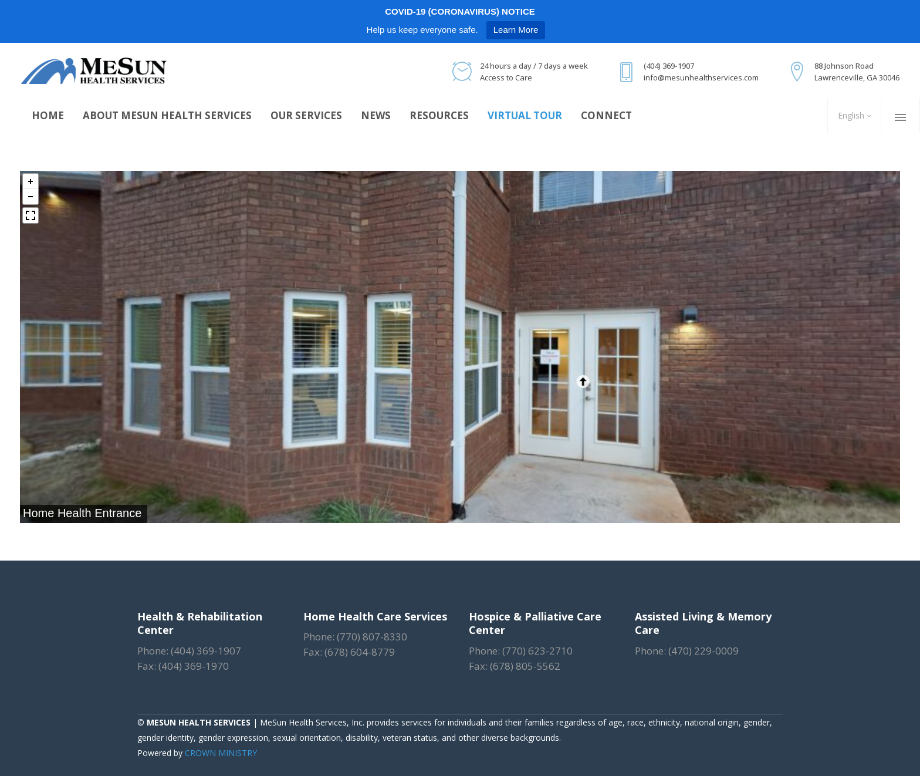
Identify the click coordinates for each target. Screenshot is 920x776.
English (850, 115)
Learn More (516, 30)
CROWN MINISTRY (221, 752)
